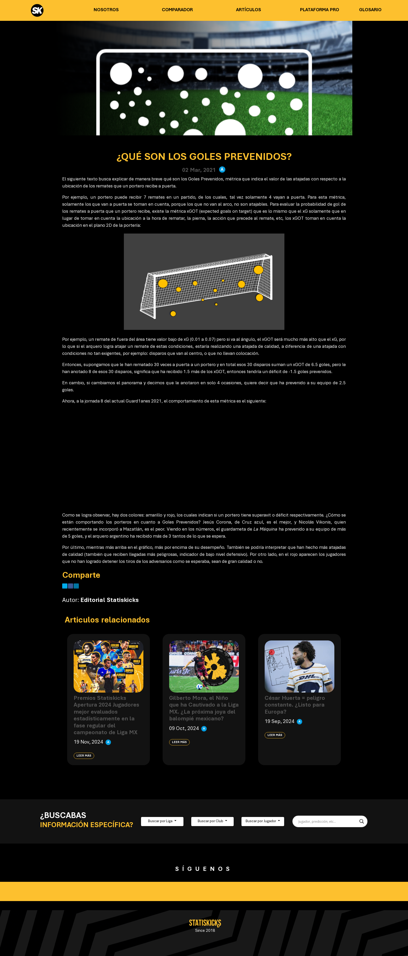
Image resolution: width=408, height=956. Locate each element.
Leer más (83, 755)
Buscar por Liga (160, 821)
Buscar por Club (211, 821)
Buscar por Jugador (261, 821)
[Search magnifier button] (361, 821)
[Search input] (327, 821)
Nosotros (106, 10)
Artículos (248, 10)
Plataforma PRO (319, 10)
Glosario (370, 10)
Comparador (177, 10)
